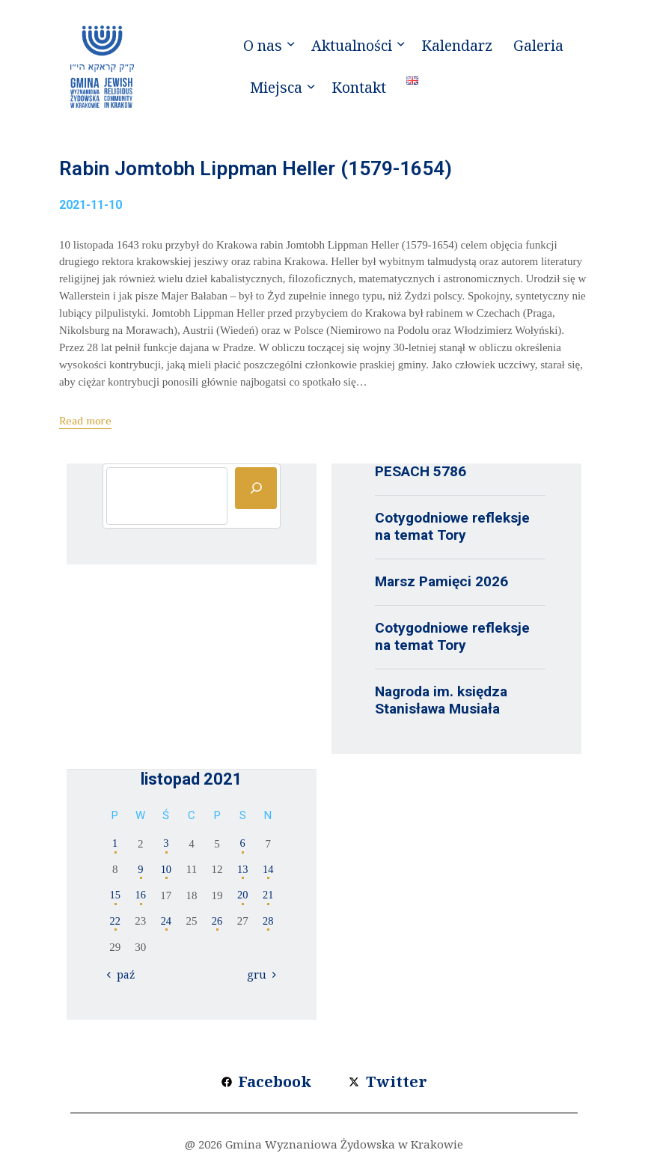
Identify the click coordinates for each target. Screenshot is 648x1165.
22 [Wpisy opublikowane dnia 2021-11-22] (114, 925)
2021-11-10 (90, 209)
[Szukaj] (256, 493)
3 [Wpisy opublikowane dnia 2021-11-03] (166, 848)
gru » (260, 979)
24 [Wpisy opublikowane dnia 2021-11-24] (165, 925)
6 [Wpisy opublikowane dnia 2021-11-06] (242, 848)
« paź (123, 979)
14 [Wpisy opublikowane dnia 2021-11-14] (268, 874)
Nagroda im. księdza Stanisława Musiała (441, 704)
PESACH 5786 (420, 475)
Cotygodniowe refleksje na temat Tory (452, 531)
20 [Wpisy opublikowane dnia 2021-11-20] (242, 900)
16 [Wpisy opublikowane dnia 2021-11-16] (140, 900)
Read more (85, 425)
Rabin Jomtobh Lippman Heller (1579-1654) (295, 171)
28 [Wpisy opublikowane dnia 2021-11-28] (268, 925)
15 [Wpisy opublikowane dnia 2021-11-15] (114, 900)
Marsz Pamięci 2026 (441, 585)
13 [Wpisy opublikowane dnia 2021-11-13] (242, 874)
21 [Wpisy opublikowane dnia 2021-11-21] (268, 900)
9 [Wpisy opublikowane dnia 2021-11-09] (141, 874)
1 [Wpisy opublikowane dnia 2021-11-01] (115, 848)
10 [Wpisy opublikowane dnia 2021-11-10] (165, 874)
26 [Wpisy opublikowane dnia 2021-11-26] (217, 925)
